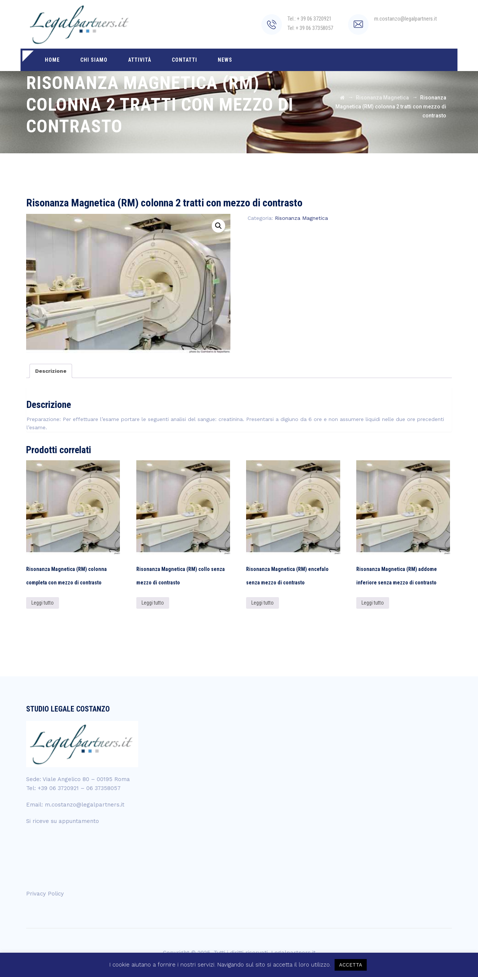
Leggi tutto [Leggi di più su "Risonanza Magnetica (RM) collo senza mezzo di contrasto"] (153, 603)
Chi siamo (94, 60)
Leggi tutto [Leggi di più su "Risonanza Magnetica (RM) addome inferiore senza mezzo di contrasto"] (372, 603)
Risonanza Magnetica (301, 218)
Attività (139, 60)
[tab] (51, 371)
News (225, 60)
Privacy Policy (45, 893)
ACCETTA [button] (350, 965)
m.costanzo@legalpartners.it (84, 804)
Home (52, 60)
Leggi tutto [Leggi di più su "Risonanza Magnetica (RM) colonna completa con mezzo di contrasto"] (42, 603)
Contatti (184, 60)
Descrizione (50, 371)
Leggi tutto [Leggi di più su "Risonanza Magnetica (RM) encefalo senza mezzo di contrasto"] (262, 603)
